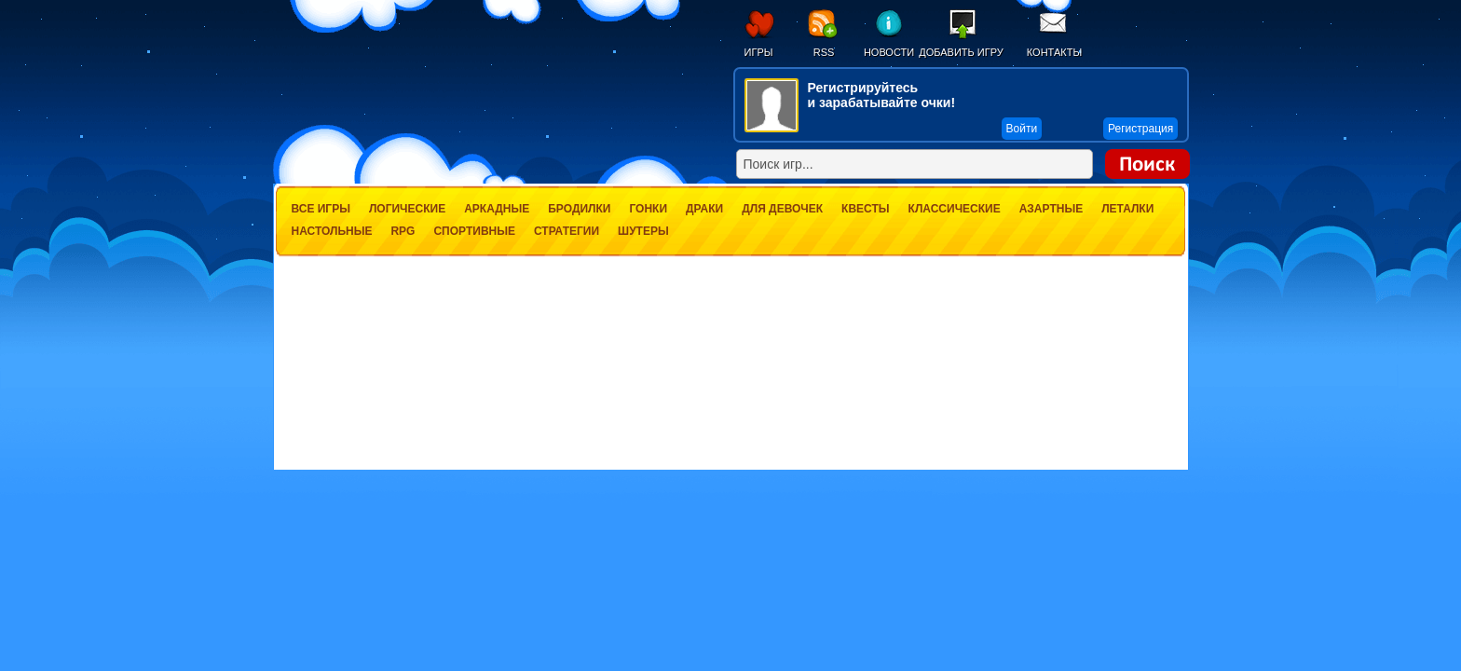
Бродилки (579, 208)
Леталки (1127, 208)
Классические (954, 208)
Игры (758, 52)
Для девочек (782, 208)
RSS (824, 52)
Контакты (1054, 52)
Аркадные (496, 208)
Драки (704, 208)
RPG (402, 231)
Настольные (332, 231)
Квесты (865, 208)
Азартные (1051, 208)
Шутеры (643, 231)
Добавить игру (961, 52)
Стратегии (566, 231)
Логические (407, 208)
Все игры (321, 208)
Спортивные (474, 231)
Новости (889, 52)
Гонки (648, 208)
